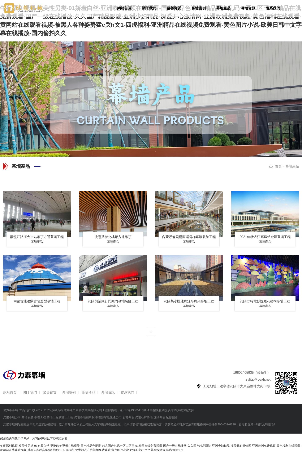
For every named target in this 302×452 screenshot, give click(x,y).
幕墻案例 (198, 8)
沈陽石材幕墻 (144, 417)
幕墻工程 (40, 417)
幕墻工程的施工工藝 (60, 417)
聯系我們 (273, 8)
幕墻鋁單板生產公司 (108, 417)
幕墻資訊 (248, 8)
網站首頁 (124, 8)
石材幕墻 (128, 417)
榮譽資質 (174, 8)
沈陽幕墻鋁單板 (84, 417)
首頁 (278, 166)
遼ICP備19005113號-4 (134, 410)
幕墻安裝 (27, 417)
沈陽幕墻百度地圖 (165, 417)
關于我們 (149, 8)
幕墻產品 (223, 8)
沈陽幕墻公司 (12, 417)
